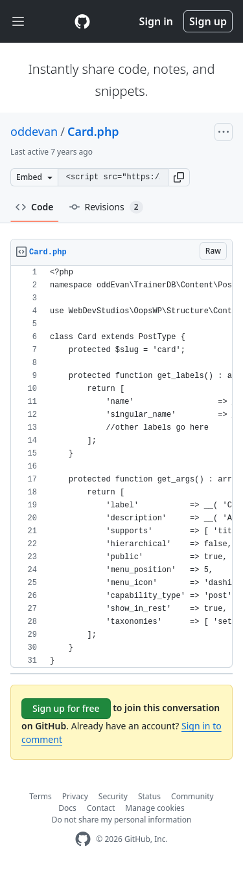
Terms (40, 796)
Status (149, 796)
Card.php (93, 131)
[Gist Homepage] (82, 21)
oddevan (34, 131)
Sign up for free (66, 708)
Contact (101, 807)
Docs (67, 807)
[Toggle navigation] (18, 22)
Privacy (75, 796)
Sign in (156, 21)
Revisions (106, 207)
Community (192, 796)
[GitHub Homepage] (83, 839)
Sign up (208, 21)
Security (113, 796)
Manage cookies (154, 807)
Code (35, 207)
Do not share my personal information (122, 819)
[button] (179, 177)
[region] (121, 467)
